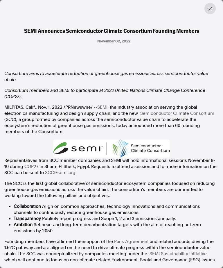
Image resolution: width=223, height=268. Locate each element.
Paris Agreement (131, 241)
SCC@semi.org (60, 172)
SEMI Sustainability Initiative (178, 253)
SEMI (102, 107)
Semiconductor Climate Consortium (177, 113)
